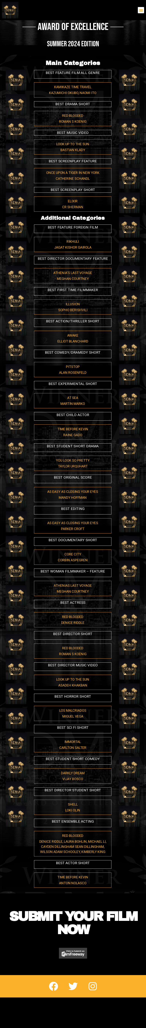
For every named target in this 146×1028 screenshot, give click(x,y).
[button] (141, 10)
